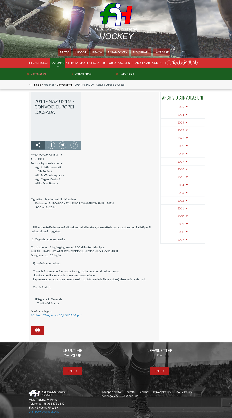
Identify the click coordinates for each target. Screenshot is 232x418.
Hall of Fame (127, 73)
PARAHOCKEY (117, 52)
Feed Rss (144, 391)
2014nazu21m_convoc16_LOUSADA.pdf (56, 315)
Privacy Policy (162, 391)
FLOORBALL (141, 52)
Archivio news (83, 73)
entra (72, 371)
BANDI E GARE (142, 62)
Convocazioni (38, 73)
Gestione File (130, 395)
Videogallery (110, 395)
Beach (97, 52)
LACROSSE (161, 52)
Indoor (81, 52)
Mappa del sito (111, 391)
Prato (64, 52)
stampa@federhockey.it (44, 411)
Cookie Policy (183, 391)
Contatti (159, 62)
